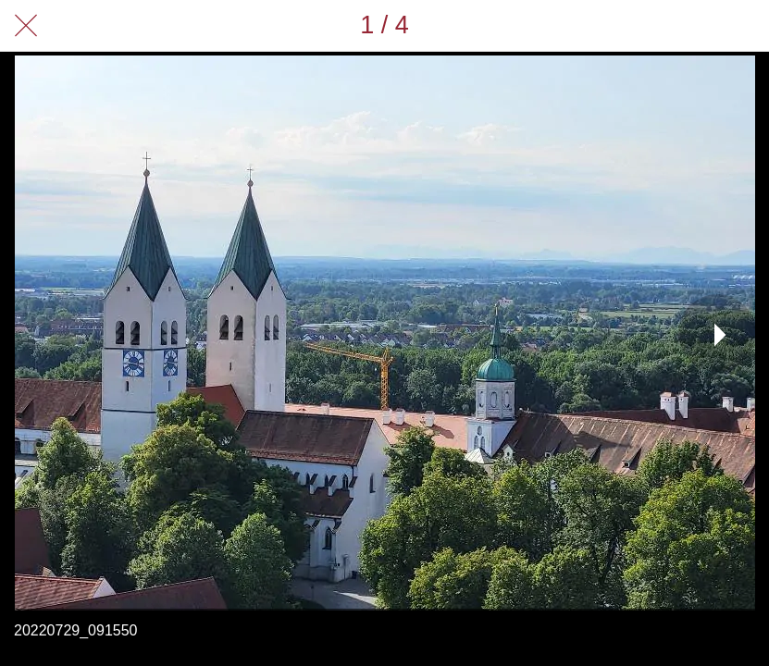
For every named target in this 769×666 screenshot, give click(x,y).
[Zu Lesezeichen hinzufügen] (743, 26)
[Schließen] (26, 26)
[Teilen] (695, 26)
